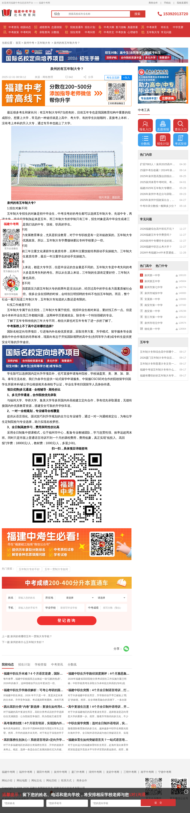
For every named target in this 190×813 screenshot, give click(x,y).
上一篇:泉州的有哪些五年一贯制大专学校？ (27, 636)
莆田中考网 (43, 771)
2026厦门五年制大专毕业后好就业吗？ (158, 357)
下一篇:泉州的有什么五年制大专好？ (23, 642)
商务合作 (153, 2)
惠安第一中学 (152, 311)
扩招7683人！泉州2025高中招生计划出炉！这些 (158, 164)
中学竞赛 (178, 27)
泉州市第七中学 (153, 287)
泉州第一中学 (152, 275)
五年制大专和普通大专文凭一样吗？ (158, 363)
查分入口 (181, 126)
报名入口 (145, 126)
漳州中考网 (95, 771)
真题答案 (133, 27)
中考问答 (90, 32)
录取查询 (44, 32)
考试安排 (181, 140)
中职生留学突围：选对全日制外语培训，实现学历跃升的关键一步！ (99, 723)
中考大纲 (109, 27)
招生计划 (90, 27)
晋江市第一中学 (153, 316)
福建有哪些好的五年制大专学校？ (158, 375)
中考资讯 (14, 27)
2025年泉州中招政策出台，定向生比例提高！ (158, 199)
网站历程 (51, 780)
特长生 (165, 27)
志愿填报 (56, 27)
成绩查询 (44, 27)
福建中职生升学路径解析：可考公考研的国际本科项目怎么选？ (35, 690)
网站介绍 (7, 780)
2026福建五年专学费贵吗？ (156, 234)
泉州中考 (29, 42)
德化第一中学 (152, 328)
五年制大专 (153, 32)
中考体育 (151, 27)
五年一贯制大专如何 (56, 569)
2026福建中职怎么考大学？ (156, 246)
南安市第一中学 (153, 305)
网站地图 (22, 780)
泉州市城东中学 (153, 293)
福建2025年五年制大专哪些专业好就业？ (158, 188)
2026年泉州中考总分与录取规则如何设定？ (158, 194)
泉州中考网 (60, 771)
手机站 (167, 2)
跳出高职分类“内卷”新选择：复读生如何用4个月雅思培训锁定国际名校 (35, 706)
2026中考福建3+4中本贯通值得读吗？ (158, 252)
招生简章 (75, 32)
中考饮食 (121, 32)
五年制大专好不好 (29, 569)
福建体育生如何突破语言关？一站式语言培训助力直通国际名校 (99, 739)
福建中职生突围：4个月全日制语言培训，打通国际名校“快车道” (99, 690)
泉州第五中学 (152, 281)
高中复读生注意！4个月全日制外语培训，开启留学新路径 (99, 706)
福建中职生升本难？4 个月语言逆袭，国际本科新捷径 (35, 673)
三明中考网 (129, 771)
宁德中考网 (164, 771)
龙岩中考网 (112, 771)
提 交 (158, 802)
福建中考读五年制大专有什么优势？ (158, 369)
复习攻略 (121, 27)
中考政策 (14, 32)
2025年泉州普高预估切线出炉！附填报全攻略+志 (158, 176)
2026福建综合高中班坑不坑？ (157, 228)
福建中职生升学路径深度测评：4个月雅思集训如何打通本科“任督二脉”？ (99, 673)
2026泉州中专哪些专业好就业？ (158, 240)
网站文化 (36, 780)
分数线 (55, 32)
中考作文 (109, 32)
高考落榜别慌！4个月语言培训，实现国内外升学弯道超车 (35, 723)
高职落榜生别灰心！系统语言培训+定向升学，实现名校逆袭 (35, 739)
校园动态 (25, 27)
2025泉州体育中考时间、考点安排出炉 (158, 182)
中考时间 (25, 32)
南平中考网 (147, 771)
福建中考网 (8, 771)
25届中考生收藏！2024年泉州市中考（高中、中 (158, 170)
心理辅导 (133, 32)
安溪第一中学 (152, 299)
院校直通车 (182, 2)
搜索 (137, 13)
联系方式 (66, 780)
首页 (18, 42)
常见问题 (166, 32)
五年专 (144, 342)
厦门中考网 (77, 771)
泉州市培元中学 (153, 322)
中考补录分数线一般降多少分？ (158, 205)
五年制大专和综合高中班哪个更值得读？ (158, 351)
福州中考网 (25, 771)
